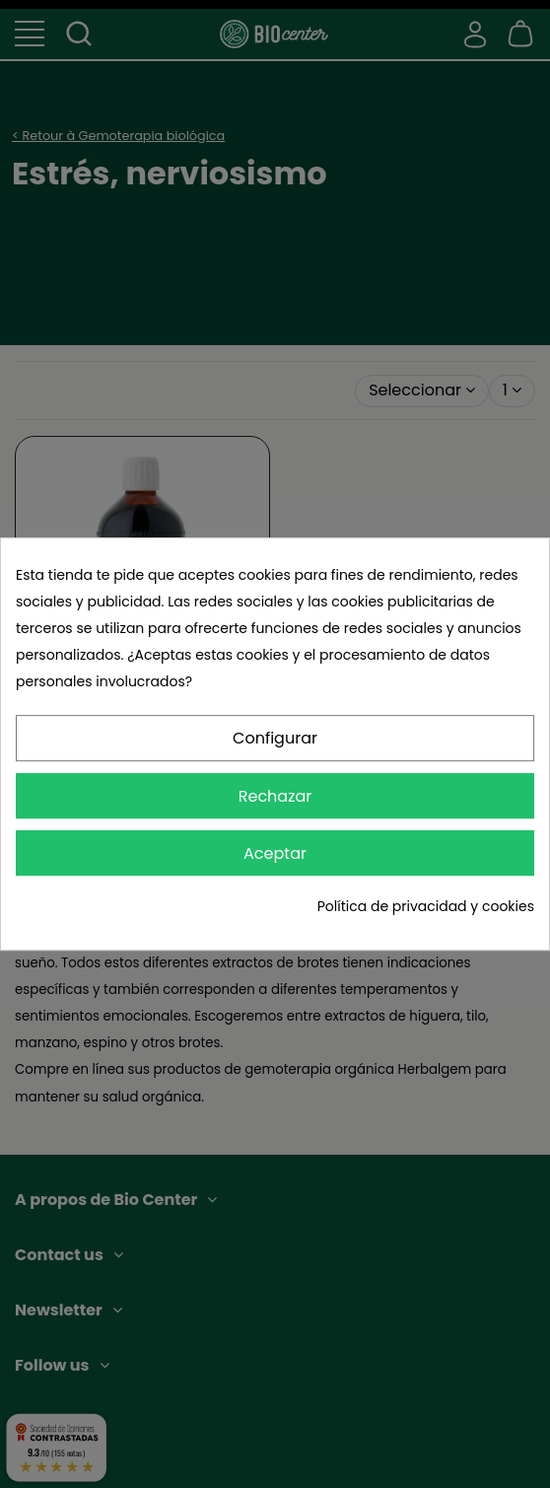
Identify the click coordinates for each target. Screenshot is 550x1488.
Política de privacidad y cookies (425, 906)
